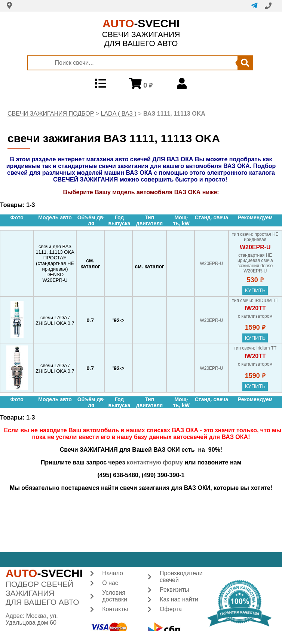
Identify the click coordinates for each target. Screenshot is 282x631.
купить (255, 290)
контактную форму (155, 462)
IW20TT (255, 308)
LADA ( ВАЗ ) (119, 113)
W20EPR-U (255, 247)
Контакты (115, 609)
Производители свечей (181, 576)
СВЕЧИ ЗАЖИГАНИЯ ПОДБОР (50, 113)
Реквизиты (174, 589)
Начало (112, 573)
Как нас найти (179, 599)
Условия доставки (114, 596)
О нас (110, 583)
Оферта (171, 609)
